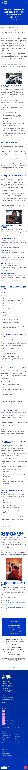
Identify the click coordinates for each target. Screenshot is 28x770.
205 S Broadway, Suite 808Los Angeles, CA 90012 (7, 686)
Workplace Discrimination (7, 764)
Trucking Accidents (6, 753)
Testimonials (17, 732)
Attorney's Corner (18, 736)
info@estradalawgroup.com (7, 697)
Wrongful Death (5, 733)
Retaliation (4, 768)
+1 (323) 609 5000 (5, 705)
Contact (16, 740)
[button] (25, 2)
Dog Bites (4, 751)
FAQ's (16, 738)
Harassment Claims (6, 766)
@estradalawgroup (21, 602)
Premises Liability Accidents (5, 738)
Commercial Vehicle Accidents (6, 731)
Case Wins (17, 734)
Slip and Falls (5, 749)
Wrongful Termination (6, 757)
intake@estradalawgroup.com (8, 699)
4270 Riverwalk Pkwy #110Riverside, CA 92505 (7, 691)
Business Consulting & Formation (6, 742)
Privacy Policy (17, 742)
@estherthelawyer (11, 602)
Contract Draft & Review (7, 747)
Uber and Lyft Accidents (7, 755)
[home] (4, 2)
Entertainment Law (6, 735)
